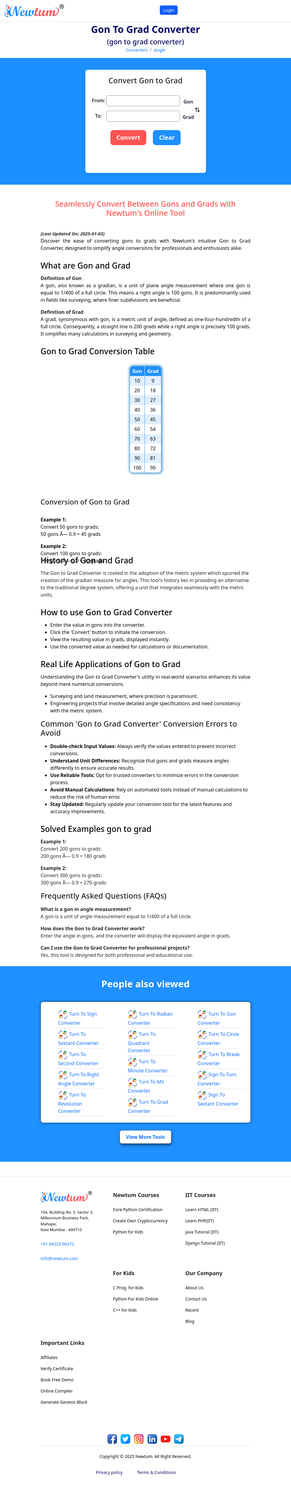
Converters (136, 50)
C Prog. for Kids (128, 1288)
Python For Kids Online (135, 1299)
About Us (194, 1288)
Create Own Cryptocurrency (140, 1221)
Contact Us (196, 1299)
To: (98, 116)
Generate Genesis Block (64, 1402)
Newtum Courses (136, 1195)
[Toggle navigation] (278, 11)
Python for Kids (128, 1232)
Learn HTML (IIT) (201, 1209)
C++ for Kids (125, 1310)
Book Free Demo (57, 1380)
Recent (192, 1310)
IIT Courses (200, 1195)
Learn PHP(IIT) (199, 1221)
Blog (190, 1321)
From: (98, 100)
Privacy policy (109, 1472)
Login (168, 10)
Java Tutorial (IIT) (202, 1232)
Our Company (204, 1273)
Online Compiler (57, 1391)
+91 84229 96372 (57, 1244)
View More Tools (145, 1137)
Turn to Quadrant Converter (142, 1042)
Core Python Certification (138, 1209)
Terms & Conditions (156, 1472)
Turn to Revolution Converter (72, 1102)
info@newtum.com (59, 1258)
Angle (159, 50)
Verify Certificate (57, 1368)
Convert (128, 137)
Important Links (62, 1342)
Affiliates (49, 1357)
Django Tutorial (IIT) (205, 1243)
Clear (167, 137)
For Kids (124, 1273)
